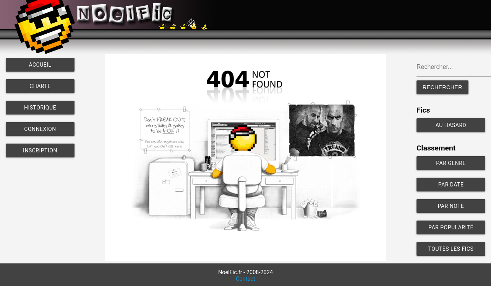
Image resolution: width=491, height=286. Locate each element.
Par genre (451, 163)
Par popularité (450, 227)
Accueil (40, 65)
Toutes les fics (451, 249)
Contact (245, 279)
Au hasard (451, 125)
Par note (451, 206)
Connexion (40, 129)
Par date (451, 184)
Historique (40, 108)
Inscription (40, 150)
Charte (40, 86)
